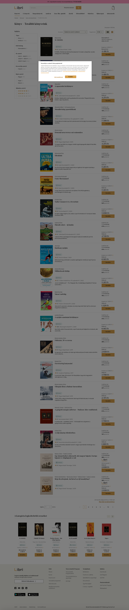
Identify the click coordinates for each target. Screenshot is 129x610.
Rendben (70, 76)
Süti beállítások (58, 77)
